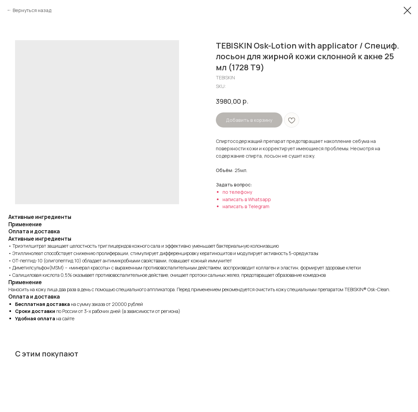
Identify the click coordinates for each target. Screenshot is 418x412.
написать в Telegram (246, 206)
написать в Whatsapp (247, 199)
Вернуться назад (32, 10)
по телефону (237, 192)
